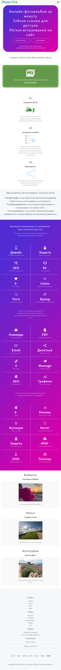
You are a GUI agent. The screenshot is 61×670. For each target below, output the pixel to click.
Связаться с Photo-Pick (30, 646)
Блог (30, 625)
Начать (30, 603)
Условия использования (31, 632)
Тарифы (30, 623)
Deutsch (24, 656)
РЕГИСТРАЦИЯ (40, 40)
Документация (30, 620)
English (19, 656)
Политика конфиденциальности (30, 635)
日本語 (48, 656)
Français (36, 656)
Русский (13, 656)
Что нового (30, 618)
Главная (30, 601)
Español (30, 656)
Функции (30, 615)
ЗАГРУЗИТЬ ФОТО (21, 40)
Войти (30, 606)
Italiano (43, 656)
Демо (30, 608)
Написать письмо (30, 642)
